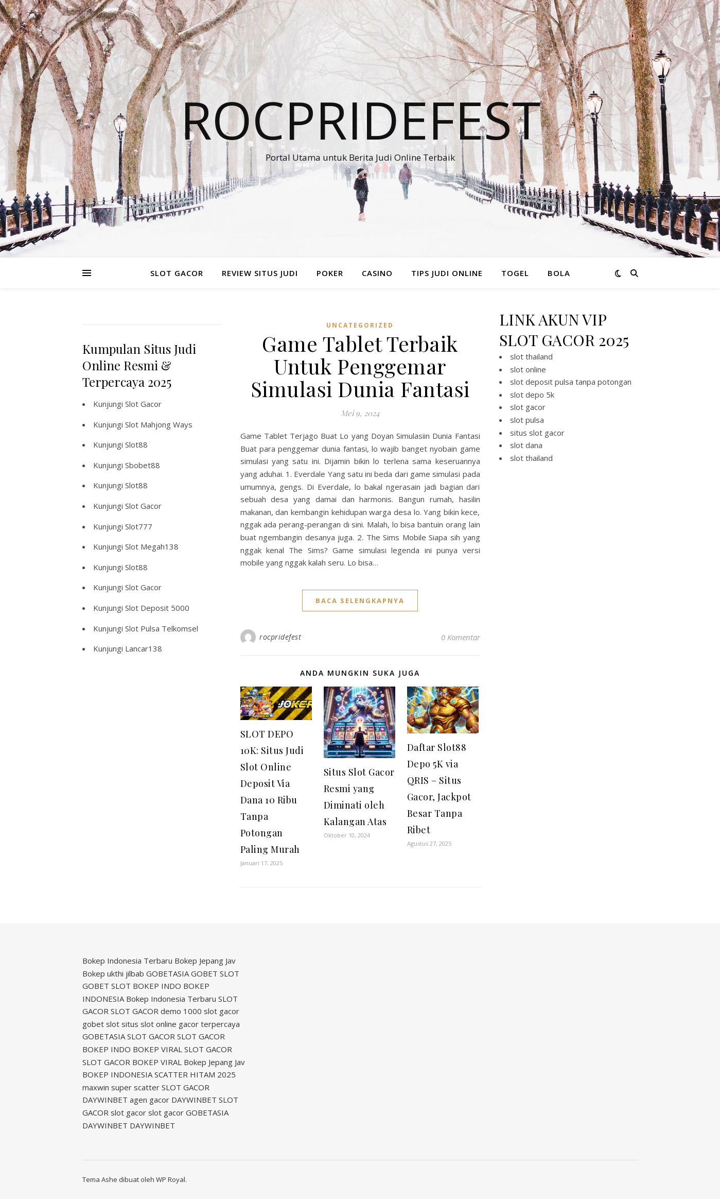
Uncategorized (360, 325)
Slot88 (136, 444)
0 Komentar (460, 637)
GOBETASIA (167, 973)
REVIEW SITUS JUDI (260, 273)
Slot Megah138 (152, 546)
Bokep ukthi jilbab (113, 973)
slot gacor (528, 407)
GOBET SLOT (215, 973)
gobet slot (100, 1024)
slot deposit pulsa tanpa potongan (570, 381)
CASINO (377, 273)
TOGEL (515, 273)
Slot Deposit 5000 (157, 608)
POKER (330, 273)
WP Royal (170, 1179)
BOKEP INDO (157, 986)
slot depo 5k (532, 394)
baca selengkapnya (360, 600)
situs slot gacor (537, 432)
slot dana (526, 445)
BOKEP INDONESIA (117, 1074)
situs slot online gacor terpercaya (180, 1024)
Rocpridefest (360, 119)
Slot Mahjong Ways (158, 424)
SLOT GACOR (176, 273)
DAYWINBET (105, 1099)
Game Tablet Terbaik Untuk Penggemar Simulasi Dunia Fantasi (360, 366)
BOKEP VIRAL (157, 1049)
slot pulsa (527, 420)
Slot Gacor (143, 404)
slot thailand (531, 356)
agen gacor (149, 1099)
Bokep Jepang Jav (205, 960)
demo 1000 (181, 1011)
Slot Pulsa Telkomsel (161, 628)
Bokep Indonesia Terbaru (127, 960)
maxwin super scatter (121, 1087)
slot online (528, 369)
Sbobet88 (142, 465)
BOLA (559, 273)
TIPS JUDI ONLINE (447, 273)
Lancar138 (143, 648)
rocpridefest (280, 637)
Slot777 (138, 526)
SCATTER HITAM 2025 (195, 1074)
